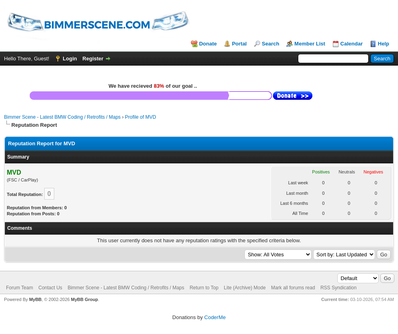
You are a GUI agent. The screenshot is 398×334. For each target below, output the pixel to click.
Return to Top (204, 288)
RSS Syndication (338, 288)
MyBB (35, 299)
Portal (239, 44)
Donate (208, 44)
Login (70, 59)
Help (383, 44)
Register (92, 59)
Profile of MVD (140, 117)
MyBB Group (84, 299)
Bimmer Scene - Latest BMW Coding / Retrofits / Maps (62, 117)
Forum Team (19, 288)
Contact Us (50, 288)
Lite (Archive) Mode (245, 288)
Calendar (352, 44)
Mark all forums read (293, 288)
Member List (309, 44)
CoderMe (215, 317)
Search (270, 44)
